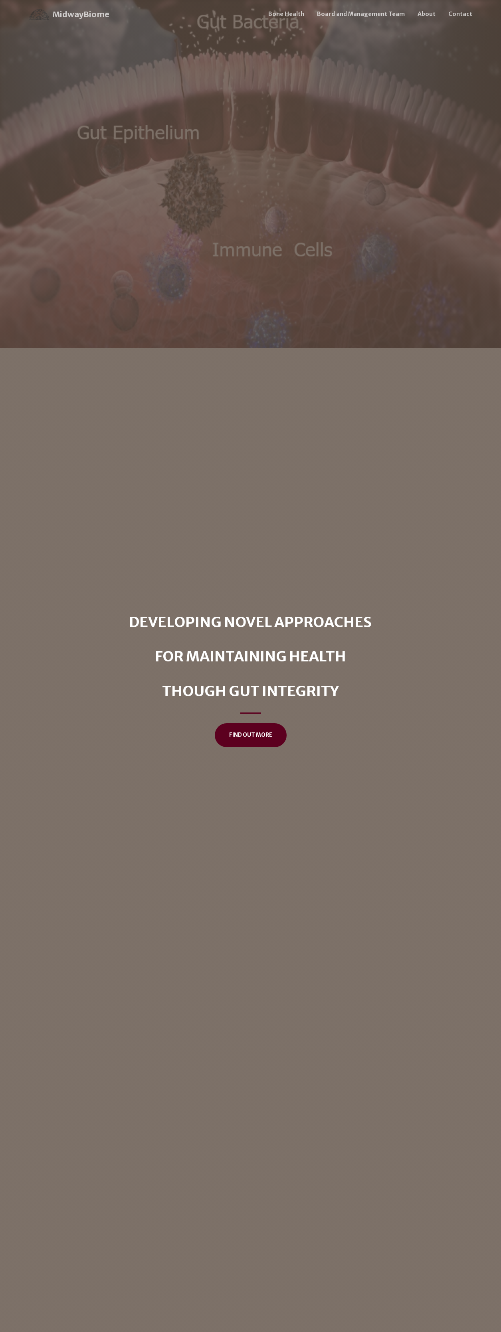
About (427, 14)
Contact (460, 14)
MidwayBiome (69, 14)
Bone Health (286, 14)
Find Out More (250, 735)
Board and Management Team (361, 14)
